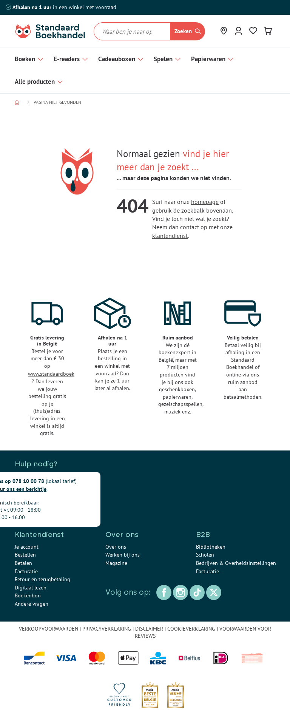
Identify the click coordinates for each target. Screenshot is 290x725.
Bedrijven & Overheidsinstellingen (236, 563)
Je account (27, 546)
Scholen (205, 554)
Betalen (23, 563)
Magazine (116, 563)
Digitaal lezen (30, 587)
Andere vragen (31, 603)
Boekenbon (28, 595)
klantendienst (170, 235)
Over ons (115, 546)
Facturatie (26, 571)
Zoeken (183, 31)
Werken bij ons (122, 554)
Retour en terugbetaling (42, 579)
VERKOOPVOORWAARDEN (48, 628)
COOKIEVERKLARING (191, 628)
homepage (205, 201)
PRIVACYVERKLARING (106, 628)
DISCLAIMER (149, 628)
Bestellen (25, 554)
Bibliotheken (210, 546)
